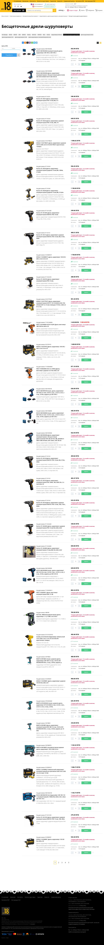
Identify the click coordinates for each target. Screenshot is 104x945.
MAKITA (15, 34)
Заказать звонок (49, 6)
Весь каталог (5, 16)
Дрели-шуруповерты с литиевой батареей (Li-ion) (40, 37)
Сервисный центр (69, 1)
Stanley (28, 34)
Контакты (33, 1)
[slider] (1, 49)
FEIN (19, 34)
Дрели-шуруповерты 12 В (7, 37)
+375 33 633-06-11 (38, 6)
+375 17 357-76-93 (85, 903)
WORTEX (39, 34)
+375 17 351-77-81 (77, 915)
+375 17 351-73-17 (51, 4)
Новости (59, 1)
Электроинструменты (15, 16)
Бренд (61, 10)
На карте (32, 924)
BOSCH (10, 34)
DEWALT (24, 34)
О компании (17, 1)
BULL (44, 34)
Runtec (48, 34)
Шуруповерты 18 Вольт (57, 34)
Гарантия (53, 1)
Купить (86, 64)
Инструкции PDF (90, 1)
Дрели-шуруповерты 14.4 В (21, 37)
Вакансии (25, 1)
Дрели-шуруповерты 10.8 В (87, 34)
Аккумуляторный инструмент (30, 16)
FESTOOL (34, 34)
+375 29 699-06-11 (38, 4)
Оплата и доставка (43, 1)
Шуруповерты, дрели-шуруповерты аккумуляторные (53, 16)
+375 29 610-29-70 (72, 916)
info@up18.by (82, 905)
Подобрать (9, 55)
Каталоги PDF (80, 1)
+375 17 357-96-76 (86, 900)
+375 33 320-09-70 (81, 916)
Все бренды (4, 34)
